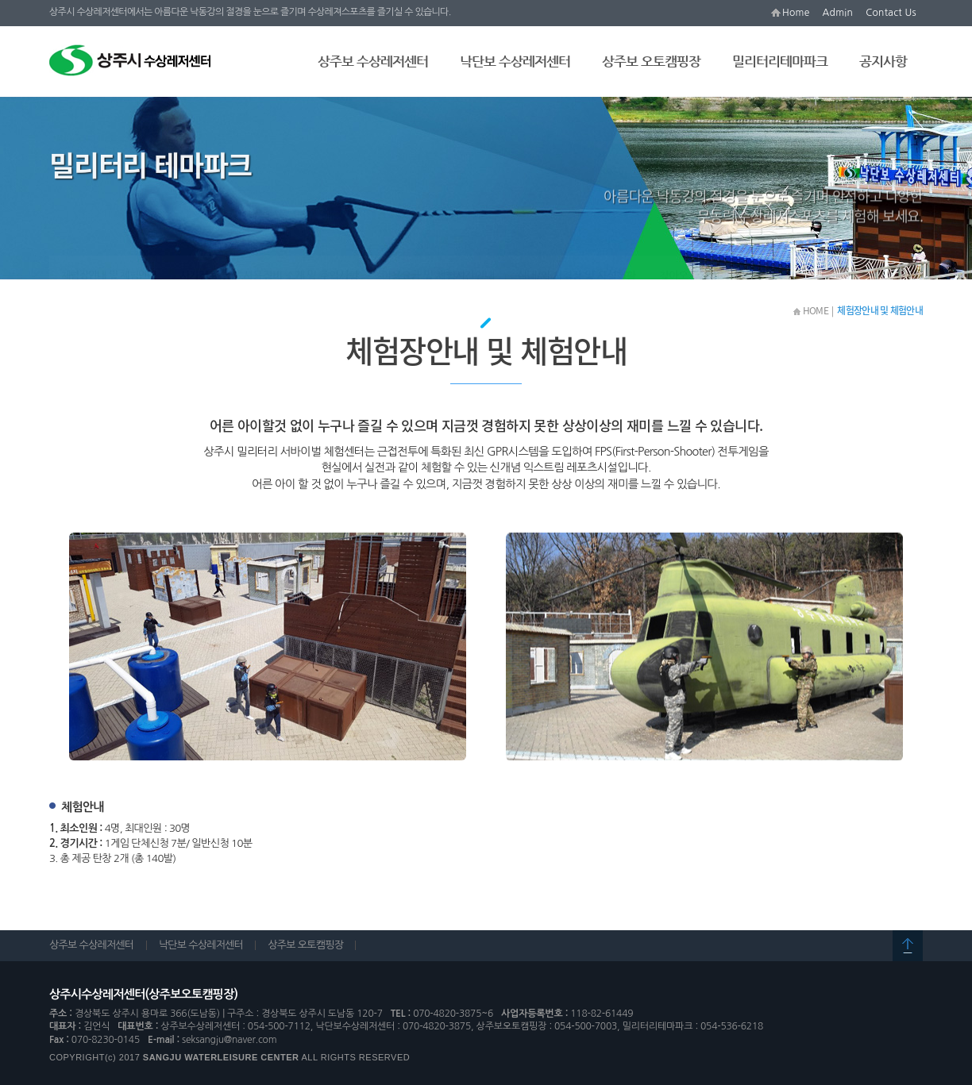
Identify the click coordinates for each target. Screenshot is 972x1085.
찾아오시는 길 (689, 259)
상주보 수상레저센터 (373, 61)
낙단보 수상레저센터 (515, 61)
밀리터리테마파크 (779, 61)
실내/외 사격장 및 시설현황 (576, 259)
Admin (838, 12)
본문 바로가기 (0, 0)
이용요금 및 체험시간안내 (437, 259)
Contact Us (891, 12)
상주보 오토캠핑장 (651, 61)
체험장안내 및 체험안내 (108, 259)
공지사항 (883, 61)
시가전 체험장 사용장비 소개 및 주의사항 (269, 259)
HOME (810, 311)
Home (796, 12)
